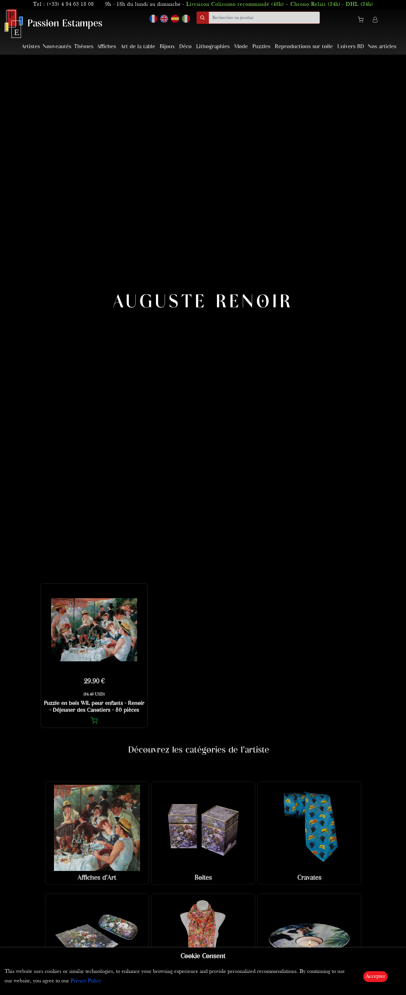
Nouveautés (57, 47)
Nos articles (382, 47)
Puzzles (261, 47)
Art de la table (138, 47)
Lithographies (213, 47)
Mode (241, 47)
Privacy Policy (86, 981)
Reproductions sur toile (304, 47)
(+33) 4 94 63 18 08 (70, 4)
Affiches (106, 47)
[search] (264, 17)
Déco (185, 47)
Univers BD (350, 47)
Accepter (375, 976)
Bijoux (167, 47)
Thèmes (83, 47)
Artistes (31, 47)
